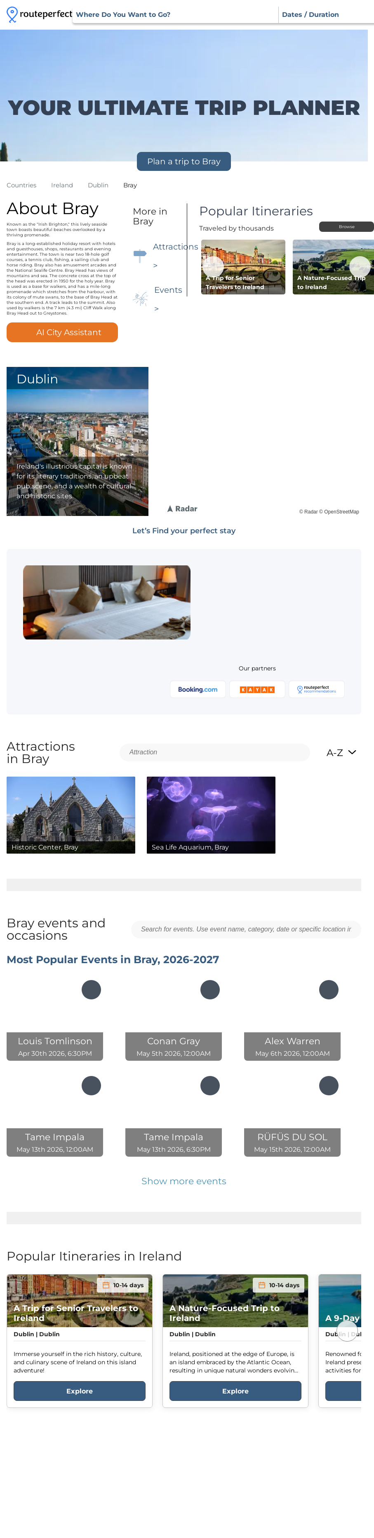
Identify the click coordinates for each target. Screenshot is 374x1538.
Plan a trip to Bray (184, 161)
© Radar (308, 512)
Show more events (183, 1181)
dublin (98, 185)
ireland (62, 185)
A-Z (342, 752)
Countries (21, 185)
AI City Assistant (62, 332)
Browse (347, 226)
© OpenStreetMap (339, 512)
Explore (79, 1391)
